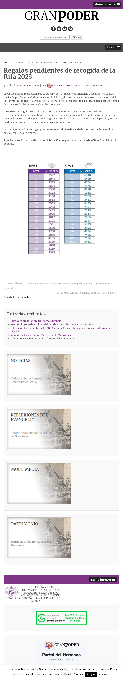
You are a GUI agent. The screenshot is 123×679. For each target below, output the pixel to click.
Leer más (103, 674)
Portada (25, 297)
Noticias (19, 62)
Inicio (7, 62)
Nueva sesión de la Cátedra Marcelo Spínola (35, 320)
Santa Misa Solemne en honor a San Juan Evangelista (86, 292)
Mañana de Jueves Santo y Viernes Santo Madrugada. (41, 335)
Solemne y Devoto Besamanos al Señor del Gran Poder (42, 338)
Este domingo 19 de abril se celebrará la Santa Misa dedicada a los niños (51, 324)
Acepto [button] (91, 674)
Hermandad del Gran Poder (63, 85)
